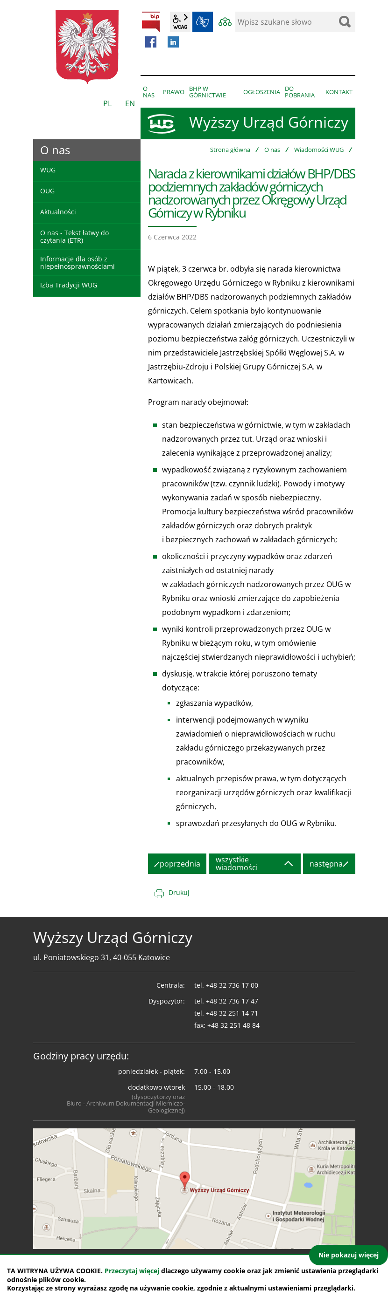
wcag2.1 (180, 22)
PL (107, 103)
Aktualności (58, 211)
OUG (47, 190)
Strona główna (230, 149)
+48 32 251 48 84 (233, 1025)
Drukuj (179, 892)
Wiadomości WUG (319, 149)
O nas (272, 149)
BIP (151, 22)
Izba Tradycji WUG (68, 284)
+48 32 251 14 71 (232, 1013)
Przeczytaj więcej (132, 1270)
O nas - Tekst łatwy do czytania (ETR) (74, 236)
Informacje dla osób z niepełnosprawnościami (77, 262)
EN (130, 103)
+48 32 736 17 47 (232, 1001)
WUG (48, 169)
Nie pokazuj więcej (348, 1254)
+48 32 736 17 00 (232, 985)
